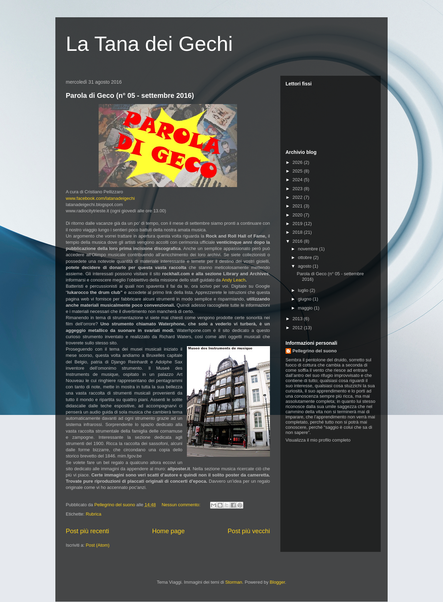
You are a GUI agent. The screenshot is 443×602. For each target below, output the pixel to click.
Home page (168, 531)
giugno (305, 299)
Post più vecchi (249, 531)
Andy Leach (234, 280)
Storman (233, 582)
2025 (298, 171)
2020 (298, 214)
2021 (298, 206)
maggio (306, 308)
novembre (308, 248)
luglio (304, 290)
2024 (298, 179)
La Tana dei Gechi (149, 43)
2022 (298, 197)
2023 (298, 188)
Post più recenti (87, 531)
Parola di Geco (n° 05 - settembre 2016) (130, 95)
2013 (298, 318)
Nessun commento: (182, 504)
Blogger (277, 582)
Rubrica (93, 514)
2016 (298, 241)
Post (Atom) (98, 545)
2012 (298, 327)
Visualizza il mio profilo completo (318, 440)
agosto (305, 266)
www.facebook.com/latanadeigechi (100, 198)
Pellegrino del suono (314, 350)
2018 (298, 232)
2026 (298, 162)
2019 (298, 223)
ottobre (305, 257)
